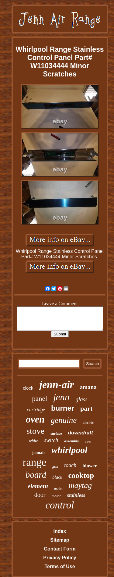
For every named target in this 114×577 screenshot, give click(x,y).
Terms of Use (59, 566)
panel (39, 398)
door (40, 494)
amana (88, 387)
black (57, 477)
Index (60, 531)
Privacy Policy (59, 557)
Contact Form (59, 548)
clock (28, 388)
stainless (76, 495)
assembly (71, 441)
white (33, 441)
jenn (61, 397)
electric (88, 422)
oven (35, 419)
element (38, 486)
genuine (64, 420)
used (88, 442)
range (35, 462)
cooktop (81, 475)
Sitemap (59, 540)
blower (89, 465)
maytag (80, 485)
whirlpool (69, 450)
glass (82, 399)
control (59, 505)
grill (55, 467)
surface (56, 433)
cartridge (36, 409)
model (58, 488)
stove (35, 431)
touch (70, 465)
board (36, 475)
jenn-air (56, 384)
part (86, 408)
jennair (39, 452)
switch (51, 440)
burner (62, 408)
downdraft (80, 433)
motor (56, 496)
